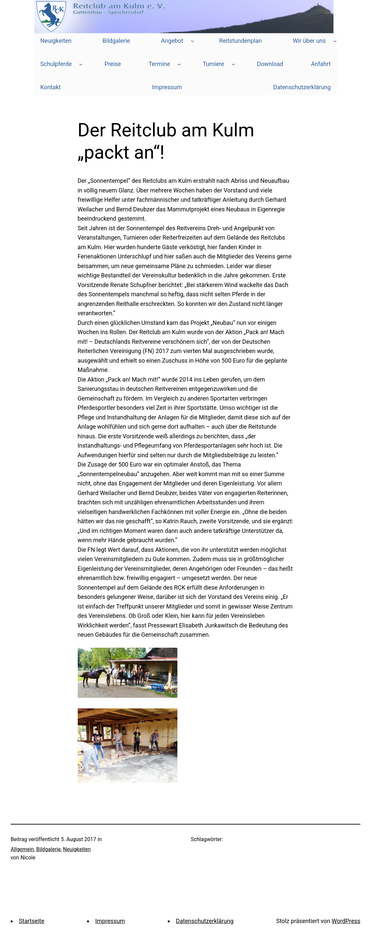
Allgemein (22, 849)
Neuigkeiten (77, 849)
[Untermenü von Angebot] (192, 41)
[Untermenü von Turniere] (233, 64)
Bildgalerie (48, 849)
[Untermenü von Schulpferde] (81, 64)
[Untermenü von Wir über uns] (335, 41)
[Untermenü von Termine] (179, 64)
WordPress (346, 920)
